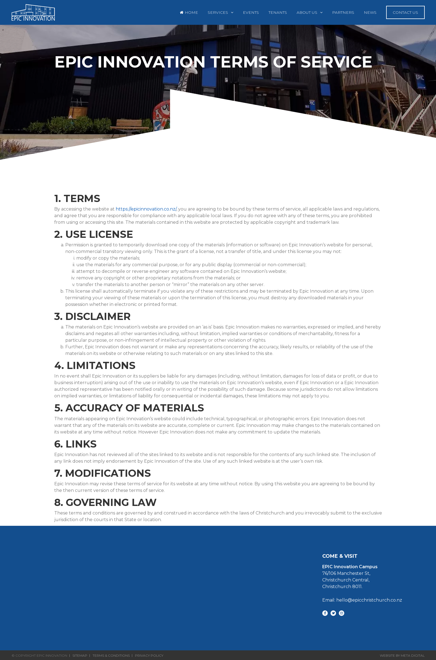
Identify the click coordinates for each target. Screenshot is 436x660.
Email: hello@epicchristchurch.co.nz (362, 600)
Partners (343, 12)
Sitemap (79, 655)
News (370, 12)
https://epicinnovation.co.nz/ (146, 209)
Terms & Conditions (111, 655)
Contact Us (405, 12)
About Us (307, 12)
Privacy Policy (149, 655)
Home (191, 12)
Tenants (278, 12)
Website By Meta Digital (402, 655)
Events (251, 12)
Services (218, 12)
